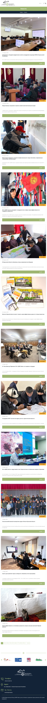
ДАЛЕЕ (41, 63)
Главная (21, 12)
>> (28, 643)
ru (40, 3)
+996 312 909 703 (8, 680)
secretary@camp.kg (8, 692)
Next (45, 660)
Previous (1, 660)
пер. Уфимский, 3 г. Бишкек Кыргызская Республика (15, 686)
